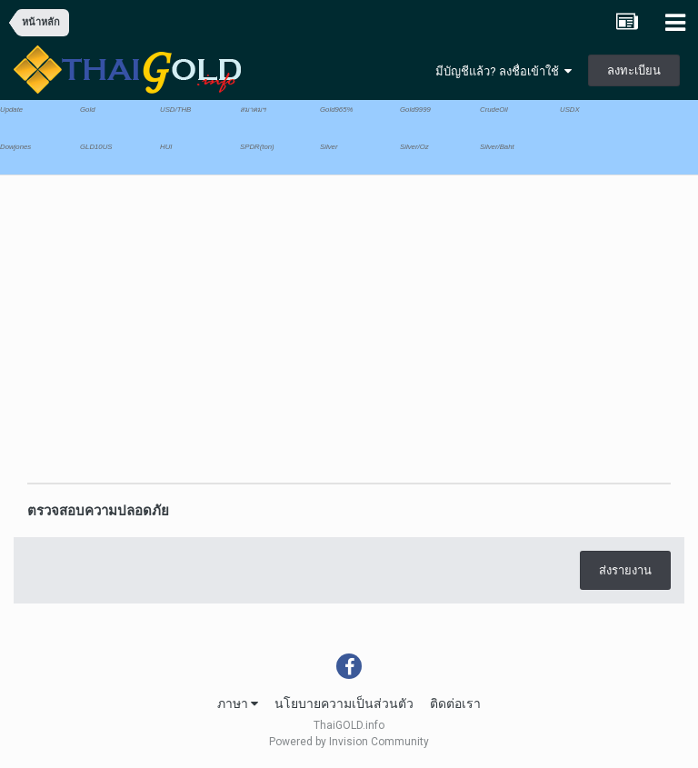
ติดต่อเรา (455, 703)
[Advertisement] (226, 321)
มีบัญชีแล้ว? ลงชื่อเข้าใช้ (503, 71)
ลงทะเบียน (634, 70)
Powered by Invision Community (349, 741)
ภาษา (237, 703)
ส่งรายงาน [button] (625, 570)
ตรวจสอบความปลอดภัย (98, 511)
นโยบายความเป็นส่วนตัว (344, 703)
